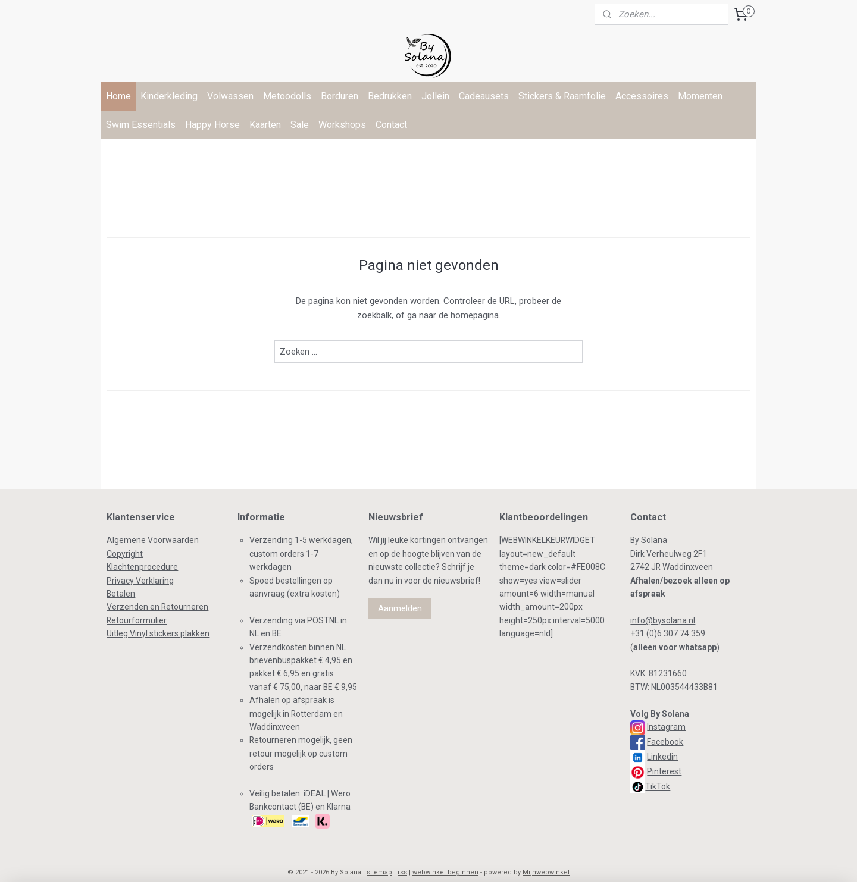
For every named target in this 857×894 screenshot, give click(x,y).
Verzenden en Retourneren (157, 606)
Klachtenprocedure (142, 567)
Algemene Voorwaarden (153, 540)
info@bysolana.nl (662, 620)
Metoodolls (287, 96)
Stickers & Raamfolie (562, 96)
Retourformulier (137, 620)
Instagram (666, 727)
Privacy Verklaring (140, 580)
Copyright (125, 554)
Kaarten (265, 124)
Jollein (435, 96)
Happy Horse (212, 124)
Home (118, 96)
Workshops (342, 124)
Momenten (700, 96)
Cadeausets (484, 96)
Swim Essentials (141, 124)
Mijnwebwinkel (546, 872)
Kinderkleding (169, 96)
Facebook (665, 741)
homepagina (475, 315)
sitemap (379, 872)
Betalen (121, 593)
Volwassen (230, 96)
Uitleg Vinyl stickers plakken (158, 633)
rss (402, 872)
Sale (299, 124)
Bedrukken (390, 96)
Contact (391, 124)
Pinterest (664, 771)
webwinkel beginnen (445, 872)
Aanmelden (400, 608)
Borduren (339, 96)
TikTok (657, 786)
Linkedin (662, 756)
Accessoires (641, 96)
